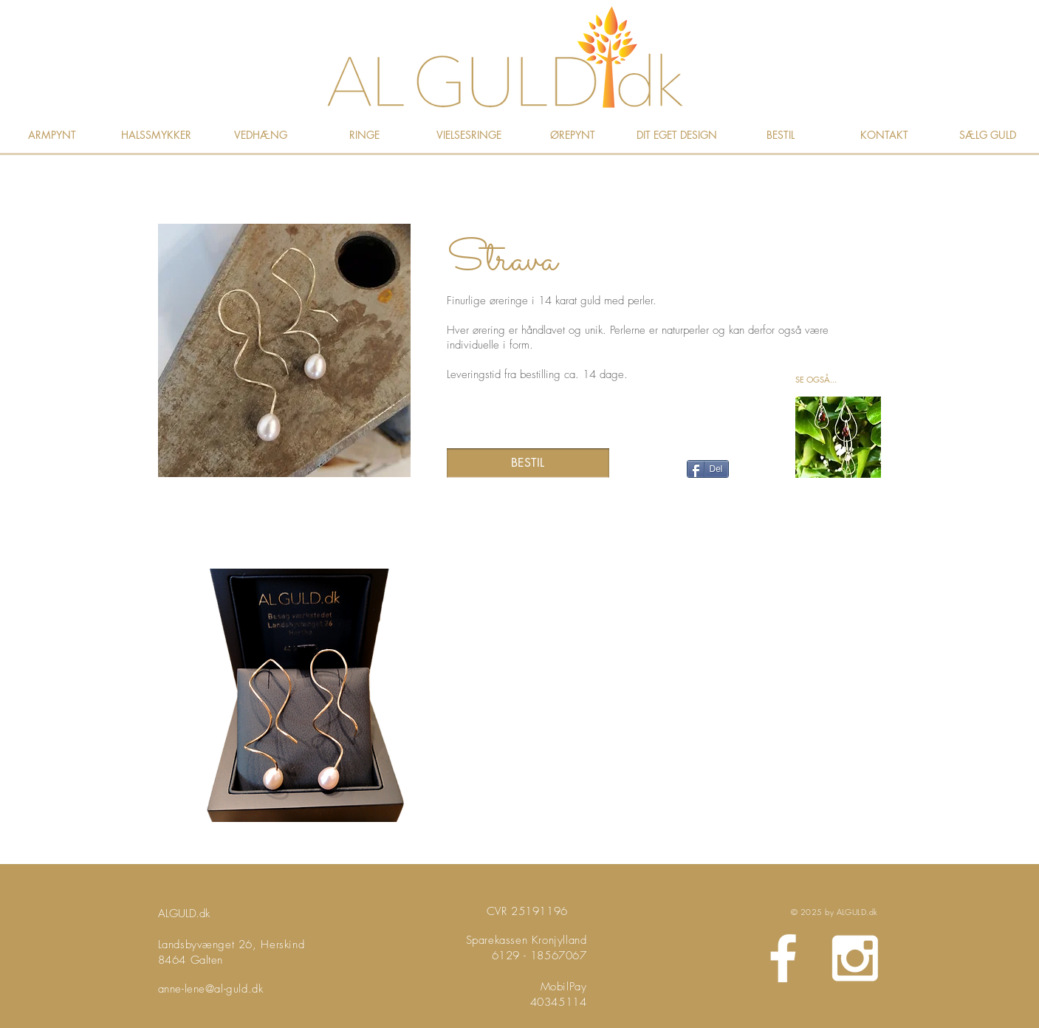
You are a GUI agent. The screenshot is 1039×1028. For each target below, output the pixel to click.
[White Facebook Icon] (783, 958)
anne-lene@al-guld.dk (211, 988)
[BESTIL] (528, 463)
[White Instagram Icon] (855, 958)
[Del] (708, 469)
